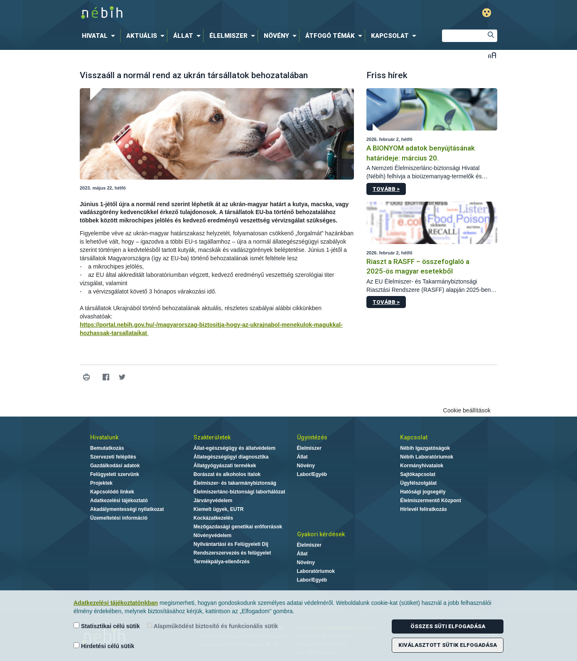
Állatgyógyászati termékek (225, 466)
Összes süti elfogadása (447, 626)
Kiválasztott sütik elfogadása (447, 645)
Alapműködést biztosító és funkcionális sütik (212, 625)
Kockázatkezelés (213, 518)
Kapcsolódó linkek (112, 492)
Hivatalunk (104, 437)
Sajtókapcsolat (417, 474)
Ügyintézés (312, 437)
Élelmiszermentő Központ (430, 500)
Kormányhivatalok (421, 466)
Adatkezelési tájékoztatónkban (116, 602)
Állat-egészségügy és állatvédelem (234, 448)
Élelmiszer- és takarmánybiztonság (235, 483)
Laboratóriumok (316, 571)
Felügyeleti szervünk (114, 474)
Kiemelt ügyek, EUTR (219, 509)
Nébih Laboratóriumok (426, 457)
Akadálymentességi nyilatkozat (127, 509)
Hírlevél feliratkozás (423, 509)
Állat (302, 457)
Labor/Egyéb (312, 474)
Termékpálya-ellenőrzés (222, 562)
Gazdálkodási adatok (115, 466)
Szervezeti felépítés (113, 457)
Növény (306, 466)
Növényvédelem (212, 535)
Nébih (200, 13)
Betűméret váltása (492, 55)
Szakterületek (212, 437)
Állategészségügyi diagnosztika (231, 457)
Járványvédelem (213, 500)
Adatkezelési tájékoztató (119, 500)
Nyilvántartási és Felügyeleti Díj (231, 544)
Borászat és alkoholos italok (227, 474)
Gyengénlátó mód (486, 12)
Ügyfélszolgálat (418, 483)
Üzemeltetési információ (118, 518)
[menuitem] (100, 36)
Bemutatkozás (107, 448)
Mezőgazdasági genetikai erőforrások (238, 527)
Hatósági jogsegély (422, 492)
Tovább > (386, 189)
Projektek (101, 483)
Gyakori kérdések (321, 534)
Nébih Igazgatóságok (425, 448)
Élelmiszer (309, 448)
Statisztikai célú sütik (107, 625)
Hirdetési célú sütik (104, 645)
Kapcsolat (413, 437)
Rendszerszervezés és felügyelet (232, 553)
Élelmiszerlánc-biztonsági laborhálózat (239, 492)
